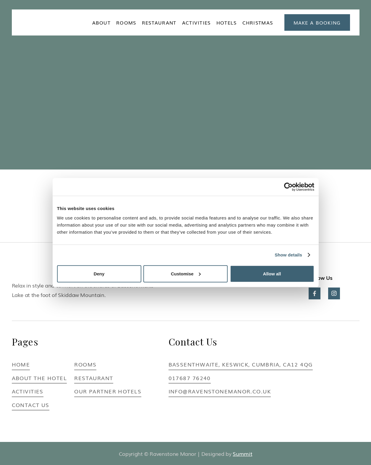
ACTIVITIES (196, 22)
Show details (288, 254)
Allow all (272, 273)
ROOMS (126, 22)
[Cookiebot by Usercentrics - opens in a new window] (288, 187)
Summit (242, 453)
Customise (186, 273)
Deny (99, 273)
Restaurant (159, 22)
